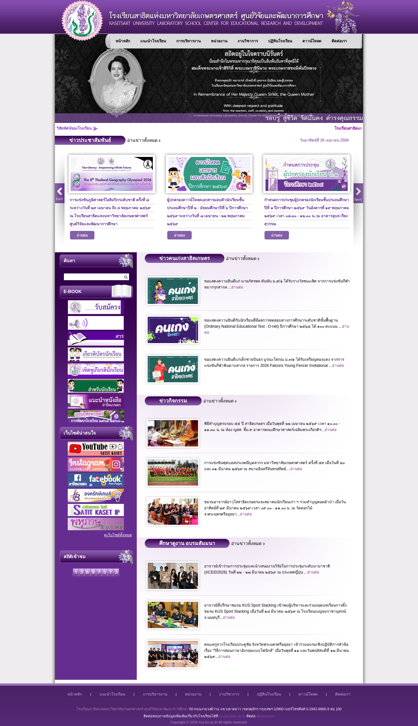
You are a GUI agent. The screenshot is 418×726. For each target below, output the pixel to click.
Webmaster (265, 716)
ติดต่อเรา (339, 41)
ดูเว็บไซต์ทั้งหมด (118, 535)
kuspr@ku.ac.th (233, 716)
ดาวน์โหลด (311, 41)
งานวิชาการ (248, 41)
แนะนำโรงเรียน (153, 41)
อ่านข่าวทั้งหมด (142, 140)
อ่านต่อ (82, 236)
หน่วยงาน (219, 41)
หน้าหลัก (123, 41)
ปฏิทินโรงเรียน (280, 41)
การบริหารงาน (188, 41)
